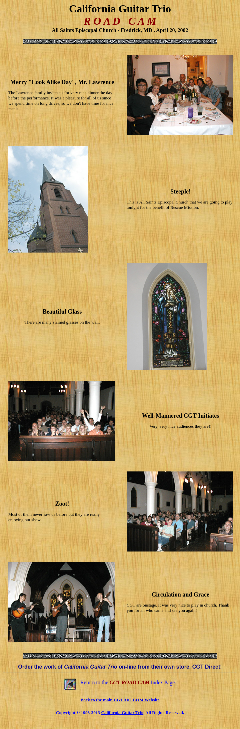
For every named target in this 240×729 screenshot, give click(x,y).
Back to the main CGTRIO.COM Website (119, 699)
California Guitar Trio (122, 712)
